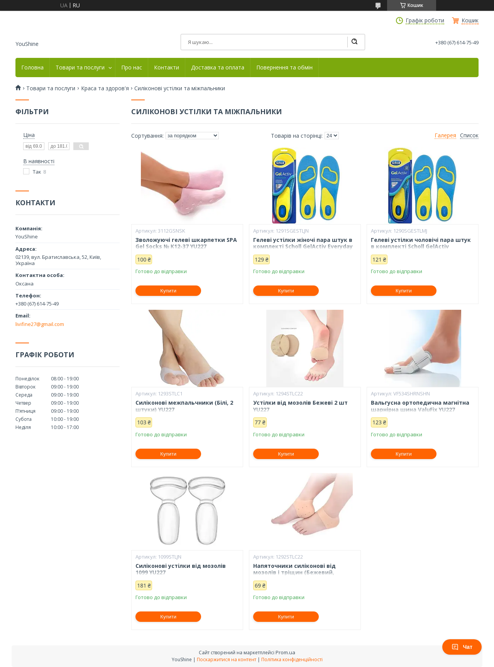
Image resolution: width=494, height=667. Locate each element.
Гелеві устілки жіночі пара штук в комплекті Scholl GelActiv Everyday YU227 (303, 246)
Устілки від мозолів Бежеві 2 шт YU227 (300, 406)
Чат (462, 646)
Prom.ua (285, 652)
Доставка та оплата (217, 67)
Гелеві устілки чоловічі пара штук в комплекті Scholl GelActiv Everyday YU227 (421, 246)
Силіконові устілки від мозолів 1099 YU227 (180, 569)
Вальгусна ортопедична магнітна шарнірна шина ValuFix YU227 (420, 406)
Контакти (166, 67)
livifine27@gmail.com (39, 324)
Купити (168, 291)
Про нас (131, 67)
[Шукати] (354, 42)
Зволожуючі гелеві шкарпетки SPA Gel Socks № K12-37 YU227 (186, 243)
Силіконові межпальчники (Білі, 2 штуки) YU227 (184, 406)
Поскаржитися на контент (226, 659)
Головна (32, 67)
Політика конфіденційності (292, 659)
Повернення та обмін (284, 67)
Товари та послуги (80, 67)
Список (469, 135)
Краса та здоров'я (105, 88)
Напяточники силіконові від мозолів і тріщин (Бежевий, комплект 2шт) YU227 (294, 572)
